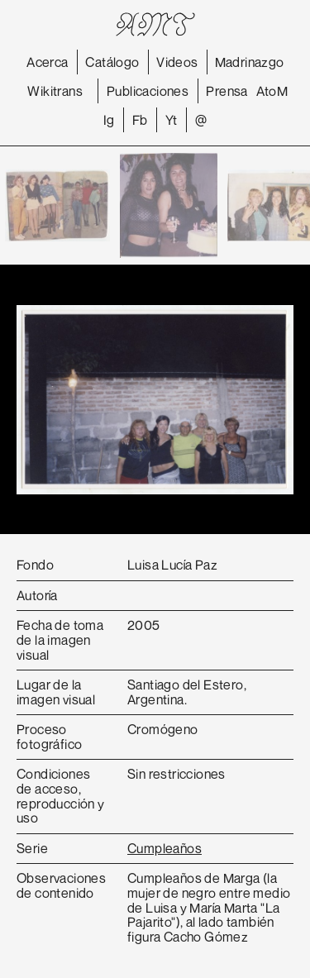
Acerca (47, 62)
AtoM (272, 91)
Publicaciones (147, 91)
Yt (171, 120)
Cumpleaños (164, 848)
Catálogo (112, 62)
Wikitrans (55, 91)
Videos (177, 62)
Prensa (226, 91)
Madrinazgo (249, 62)
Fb (140, 120)
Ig (109, 120)
